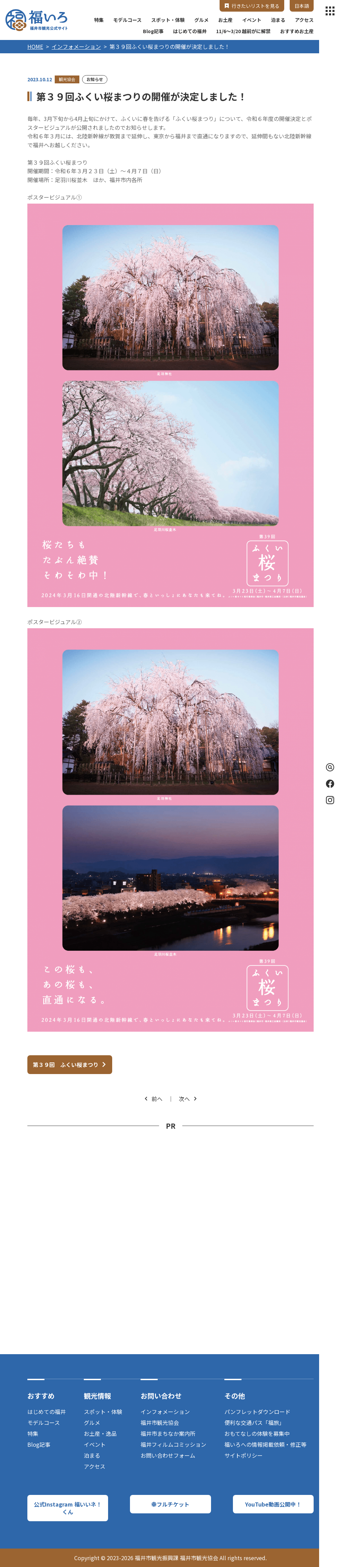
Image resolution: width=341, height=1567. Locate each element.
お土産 (225, 20)
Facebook (330, 784)
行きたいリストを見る (255, 5)
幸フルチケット (170, 1504)
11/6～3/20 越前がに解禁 (243, 31)
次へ (184, 1098)
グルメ (201, 20)
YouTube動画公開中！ (273, 1504)
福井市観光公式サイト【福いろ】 (36, 20)
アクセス (304, 20)
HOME (35, 46)
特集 (99, 20)
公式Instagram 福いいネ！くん (68, 1508)
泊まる (278, 20)
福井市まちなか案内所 (168, 1433)
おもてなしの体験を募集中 (257, 1433)
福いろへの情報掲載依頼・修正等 (265, 1444)
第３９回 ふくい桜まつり (66, 1064)
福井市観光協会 (160, 1422)
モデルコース (127, 20)
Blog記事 (153, 31)
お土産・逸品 (100, 1433)
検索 (328, 767)
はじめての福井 (190, 31)
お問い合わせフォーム (168, 1455)
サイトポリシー (243, 1455)
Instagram (330, 800)
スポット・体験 (168, 20)
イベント (251, 20)
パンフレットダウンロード (257, 1411)
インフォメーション (76, 46)
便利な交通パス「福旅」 (254, 1422)
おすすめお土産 (297, 31)
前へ (157, 1098)
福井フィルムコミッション (173, 1444)
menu (330, 11)
